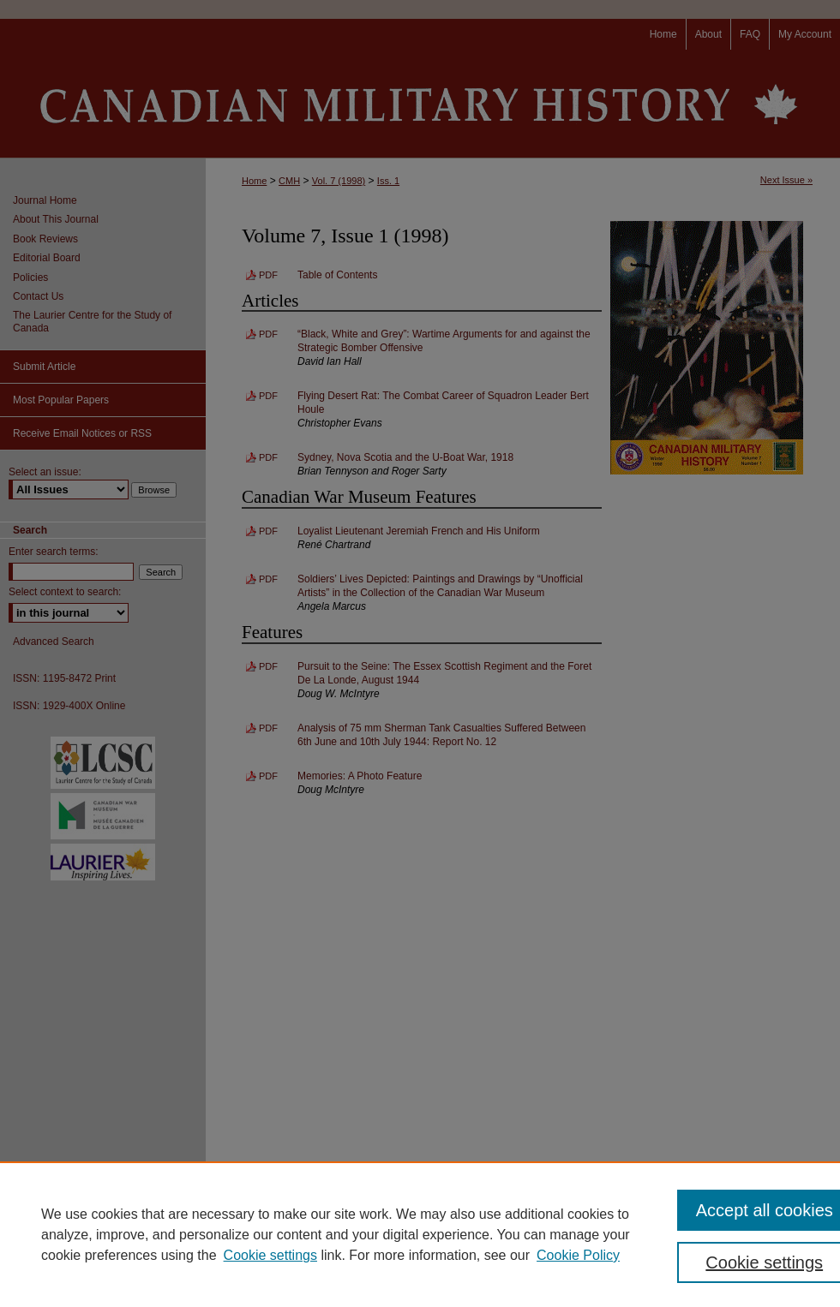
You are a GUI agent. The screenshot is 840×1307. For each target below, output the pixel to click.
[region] (420, 1234)
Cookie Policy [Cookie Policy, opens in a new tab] (578, 1255)
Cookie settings (270, 1255)
